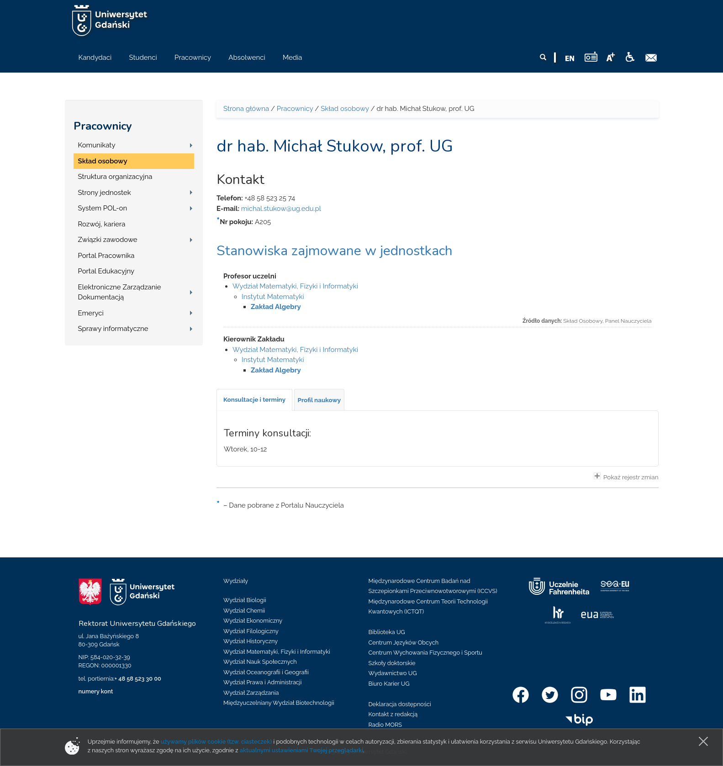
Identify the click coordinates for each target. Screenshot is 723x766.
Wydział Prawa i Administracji (262, 682)
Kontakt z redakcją (393, 714)
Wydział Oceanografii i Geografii (266, 672)
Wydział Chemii (244, 610)
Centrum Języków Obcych (404, 642)
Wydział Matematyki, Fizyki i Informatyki (295, 286)
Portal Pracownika (106, 256)
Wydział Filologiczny (251, 631)
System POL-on (102, 208)
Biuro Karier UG (389, 683)
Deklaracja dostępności (400, 704)
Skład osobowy (102, 161)
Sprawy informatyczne (113, 329)
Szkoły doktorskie (392, 663)
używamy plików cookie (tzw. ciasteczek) (216, 741)
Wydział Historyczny (250, 641)
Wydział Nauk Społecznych (260, 661)
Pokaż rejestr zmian (626, 476)
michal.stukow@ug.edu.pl (281, 209)
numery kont (96, 691)
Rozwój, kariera (102, 224)
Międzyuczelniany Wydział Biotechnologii (278, 702)
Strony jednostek (104, 193)
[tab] (254, 400)
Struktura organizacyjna (115, 177)
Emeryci (91, 313)
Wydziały (235, 580)
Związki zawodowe (107, 240)
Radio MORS (385, 724)
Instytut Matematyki (273, 297)
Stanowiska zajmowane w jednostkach (334, 250)
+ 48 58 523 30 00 (138, 678)
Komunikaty (97, 145)
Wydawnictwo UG (393, 673)
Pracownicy (103, 126)
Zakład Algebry (276, 307)
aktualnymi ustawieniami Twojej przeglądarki (301, 750)
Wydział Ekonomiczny (252, 620)
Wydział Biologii (244, 600)
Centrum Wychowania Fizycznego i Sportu (425, 652)
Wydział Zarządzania (251, 692)
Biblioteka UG (387, 632)
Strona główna (246, 109)
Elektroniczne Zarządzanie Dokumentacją (119, 292)
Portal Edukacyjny (106, 271)
